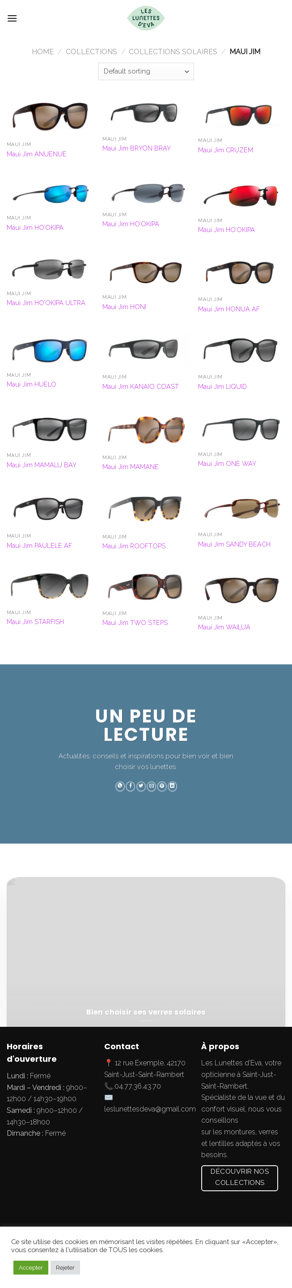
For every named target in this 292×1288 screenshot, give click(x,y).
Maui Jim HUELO (31, 384)
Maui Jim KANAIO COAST (140, 386)
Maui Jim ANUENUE (37, 154)
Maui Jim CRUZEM (225, 150)
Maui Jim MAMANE (130, 466)
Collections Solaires (173, 51)
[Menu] (12, 18)
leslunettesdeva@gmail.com (150, 1109)
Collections (91, 51)
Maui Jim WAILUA (224, 627)
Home (43, 51)
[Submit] (276, 18)
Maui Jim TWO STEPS (135, 622)
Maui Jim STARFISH (35, 621)
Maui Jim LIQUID (222, 386)
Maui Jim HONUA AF (229, 309)
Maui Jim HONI (124, 306)
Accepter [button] (31, 1267)
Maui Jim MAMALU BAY (41, 465)
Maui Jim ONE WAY (227, 463)
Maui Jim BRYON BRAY (136, 148)
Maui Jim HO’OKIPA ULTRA (46, 302)
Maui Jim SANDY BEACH (234, 544)
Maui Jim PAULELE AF (39, 545)
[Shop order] (146, 71)
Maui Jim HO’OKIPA (35, 227)
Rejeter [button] (65, 1267)
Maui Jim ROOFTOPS (133, 546)
